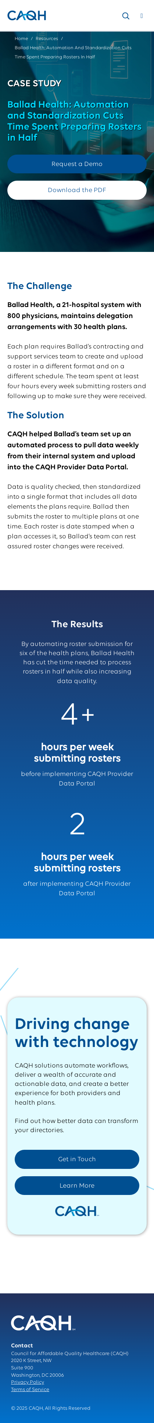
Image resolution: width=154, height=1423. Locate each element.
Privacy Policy (27, 1382)
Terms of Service (30, 1390)
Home (21, 38)
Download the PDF (77, 190)
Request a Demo (77, 164)
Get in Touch (77, 1159)
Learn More (77, 1185)
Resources (47, 38)
